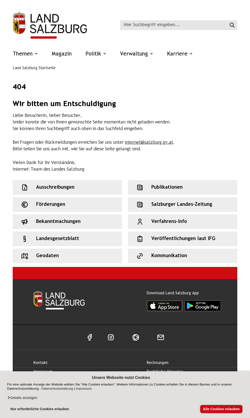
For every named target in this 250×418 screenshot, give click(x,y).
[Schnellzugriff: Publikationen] (182, 187)
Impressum (84, 388)
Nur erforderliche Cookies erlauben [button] (39, 409)
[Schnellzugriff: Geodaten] (67, 256)
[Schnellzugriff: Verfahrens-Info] (182, 221)
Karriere (180, 54)
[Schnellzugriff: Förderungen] (67, 204)
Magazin (62, 54)
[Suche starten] (232, 25)
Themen (25, 54)
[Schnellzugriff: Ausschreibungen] (67, 187)
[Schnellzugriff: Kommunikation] (182, 256)
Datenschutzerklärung (57, 388)
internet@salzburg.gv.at (149, 143)
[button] (22, 398)
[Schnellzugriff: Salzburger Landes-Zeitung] (182, 204)
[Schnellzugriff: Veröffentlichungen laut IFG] (182, 238)
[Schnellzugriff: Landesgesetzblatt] (67, 238)
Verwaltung (136, 54)
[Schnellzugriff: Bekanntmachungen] (67, 221)
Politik (95, 54)
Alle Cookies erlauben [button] (221, 409)
